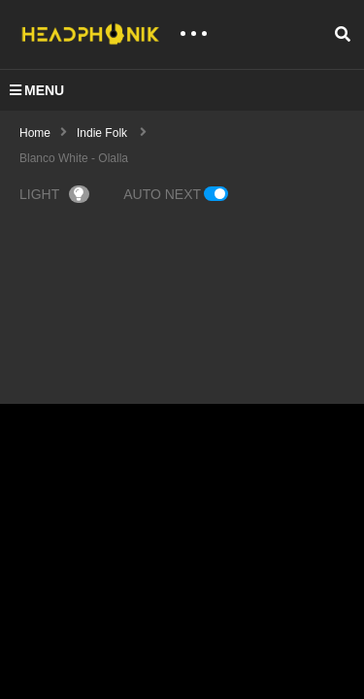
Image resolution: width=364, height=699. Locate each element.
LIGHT (54, 194)
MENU (37, 90)
